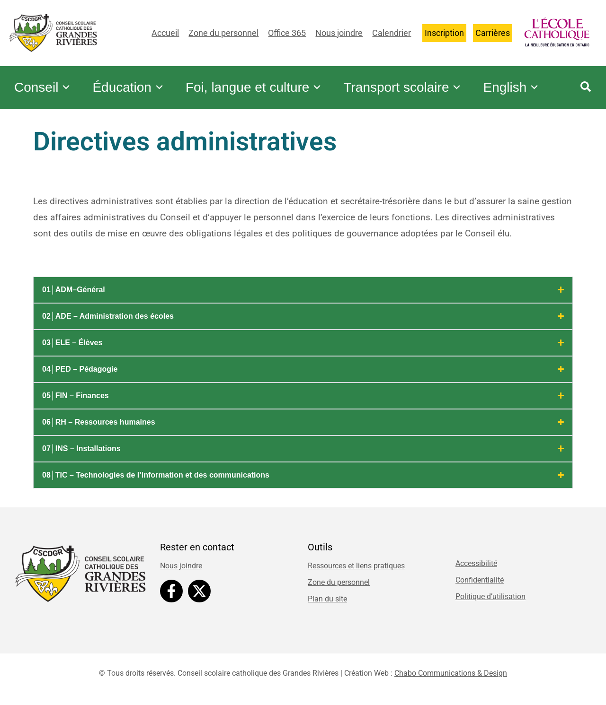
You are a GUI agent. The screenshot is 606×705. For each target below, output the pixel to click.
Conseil (44, 80)
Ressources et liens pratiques (356, 570)
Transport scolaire (414, 80)
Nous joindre (339, 33)
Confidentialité (479, 584)
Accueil (165, 33)
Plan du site (327, 603)
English (44, 99)
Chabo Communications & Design (450, 677)
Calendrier (391, 33)
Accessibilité (476, 568)
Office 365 (287, 33)
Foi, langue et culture (262, 80)
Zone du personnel (223, 33)
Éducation (133, 80)
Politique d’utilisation (490, 601)
